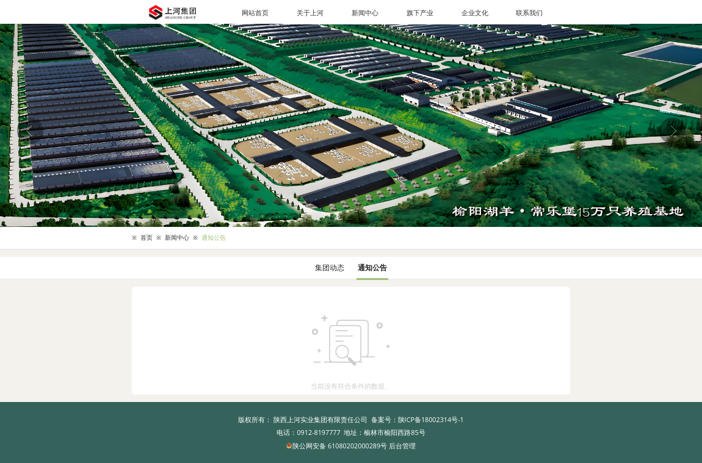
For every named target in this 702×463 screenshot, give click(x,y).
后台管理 (402, 445)
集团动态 (329, 267)
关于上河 (310, 12)
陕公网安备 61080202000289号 (337, 445)
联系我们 (529, 12)
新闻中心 (365, 12)
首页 (146, 238)
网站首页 (255, 12)
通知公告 (213, 238)
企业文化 (474, 12)
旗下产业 (420, 12)
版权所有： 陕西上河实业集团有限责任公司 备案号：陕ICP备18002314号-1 (351, 419)
